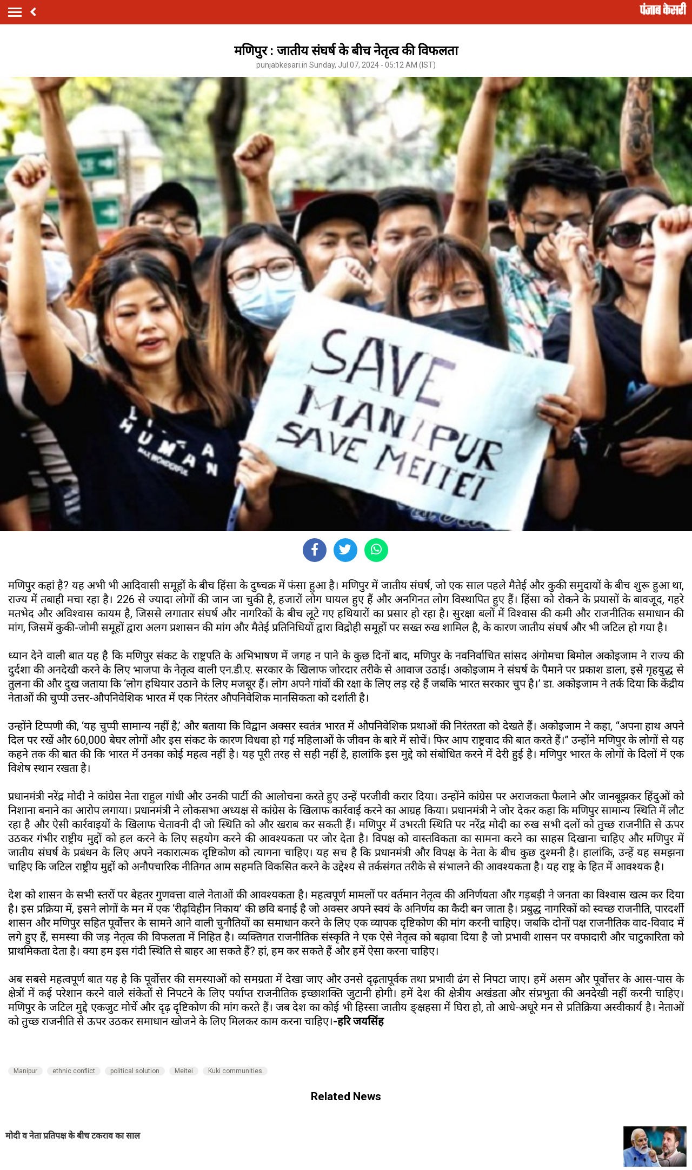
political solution (134, 1071)
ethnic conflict (73, 1071)
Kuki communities (235, 1071)
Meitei (184, 1071)
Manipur (25, 1071)
